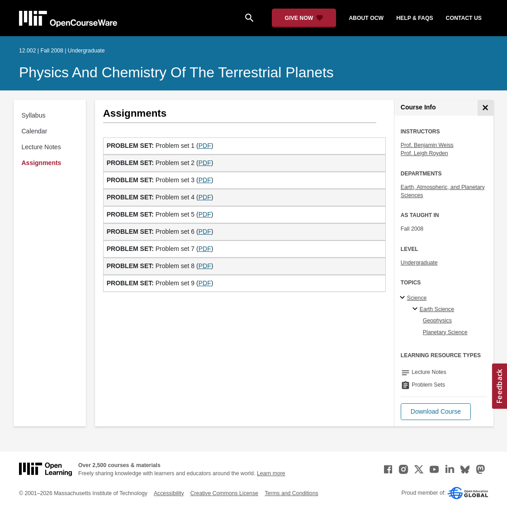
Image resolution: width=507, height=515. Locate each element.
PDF (205, 145)
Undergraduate (419, 263)
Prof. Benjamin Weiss (427, 145)
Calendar (34, 131)
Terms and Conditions (291, 493)
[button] (436, 411)
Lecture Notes (41, 147)
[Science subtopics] (404, 298)
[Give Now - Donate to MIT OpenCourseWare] (304, 18)
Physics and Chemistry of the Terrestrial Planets (176, 72)
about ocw (366, 18)
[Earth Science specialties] (416, 309)
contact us (464, 18)
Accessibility (169, 493)
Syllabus (34, 115)
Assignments (42, 162)
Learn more (271, 473)
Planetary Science (445, 332)
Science (417, 298)
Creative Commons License (224, 493)
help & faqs (414, 18)
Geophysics (437, 320)
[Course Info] (485, 108)
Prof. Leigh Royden (424, 153)
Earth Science (437, 309)
